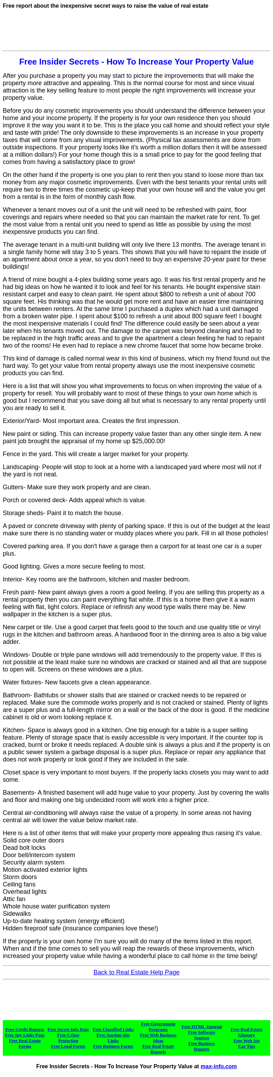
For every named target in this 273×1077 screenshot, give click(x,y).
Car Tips (246, 1046)
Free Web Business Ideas (158, 1037)
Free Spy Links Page (25, 1035)
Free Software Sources (201, 1035)
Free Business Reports (201, 1046)
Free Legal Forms (68, 1046)
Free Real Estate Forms (25, 1043)
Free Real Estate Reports (158, 1048)
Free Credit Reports (25, 1029)
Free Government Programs (158, 1026)
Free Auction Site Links (113, 1037)
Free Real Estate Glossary (247, 1032)
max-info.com (219, 1066)
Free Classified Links (113, 1029)
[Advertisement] (136, 32)
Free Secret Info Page (68, 1029)
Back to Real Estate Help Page (136, 972)
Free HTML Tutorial (201, 1026)
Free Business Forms (113, 1046)
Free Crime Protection (68, 1037)
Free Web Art (247, 1040)
